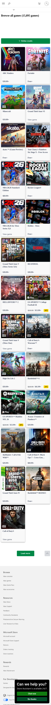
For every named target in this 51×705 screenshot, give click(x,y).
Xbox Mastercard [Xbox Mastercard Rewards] (8, 670)
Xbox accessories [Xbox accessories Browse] (8, 589)
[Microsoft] (25, 2)
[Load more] (25, 553)
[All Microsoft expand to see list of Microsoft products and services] (3, 3)
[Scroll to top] (47, 553)
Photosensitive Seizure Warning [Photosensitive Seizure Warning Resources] (13, 619)
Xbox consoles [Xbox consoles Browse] (8, 576)
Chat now (32, 694)
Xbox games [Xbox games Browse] (7, 581)
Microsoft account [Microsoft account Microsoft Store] (9, 636)
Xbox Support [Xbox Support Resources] (7, 606)
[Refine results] (25, 41)
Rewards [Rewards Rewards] (6, 666)
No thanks (32, 699)
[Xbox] (7, 9)
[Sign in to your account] (46, 3)
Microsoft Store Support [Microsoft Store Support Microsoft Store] (11, 640)
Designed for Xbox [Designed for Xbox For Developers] (9, 687)
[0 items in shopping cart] (40, 3)
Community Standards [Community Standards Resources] (10, 615)
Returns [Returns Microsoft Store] (5, 645)
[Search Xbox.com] (9, 3)
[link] (13, 65)
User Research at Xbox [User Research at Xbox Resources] (10, 624)
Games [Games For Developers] (5, 683)
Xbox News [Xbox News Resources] (6, 602)
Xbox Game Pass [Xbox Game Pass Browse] (8, 585)
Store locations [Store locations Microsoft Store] (8, 654)
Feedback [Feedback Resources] (6, 611)
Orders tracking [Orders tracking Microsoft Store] (8, 649)
